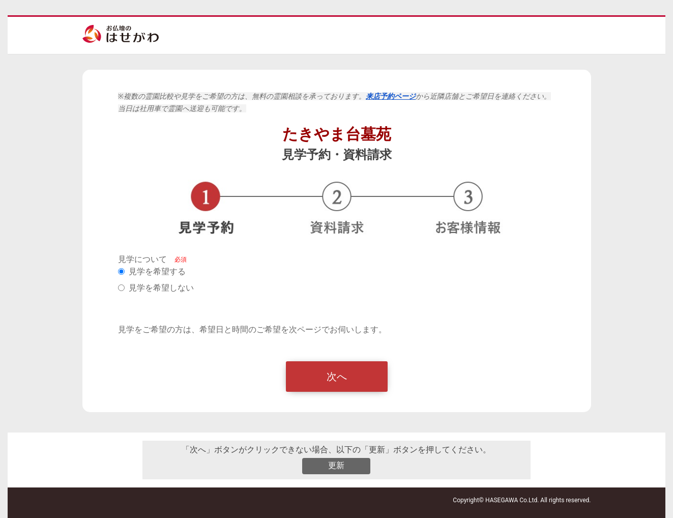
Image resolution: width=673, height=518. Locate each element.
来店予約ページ (391, 96)
